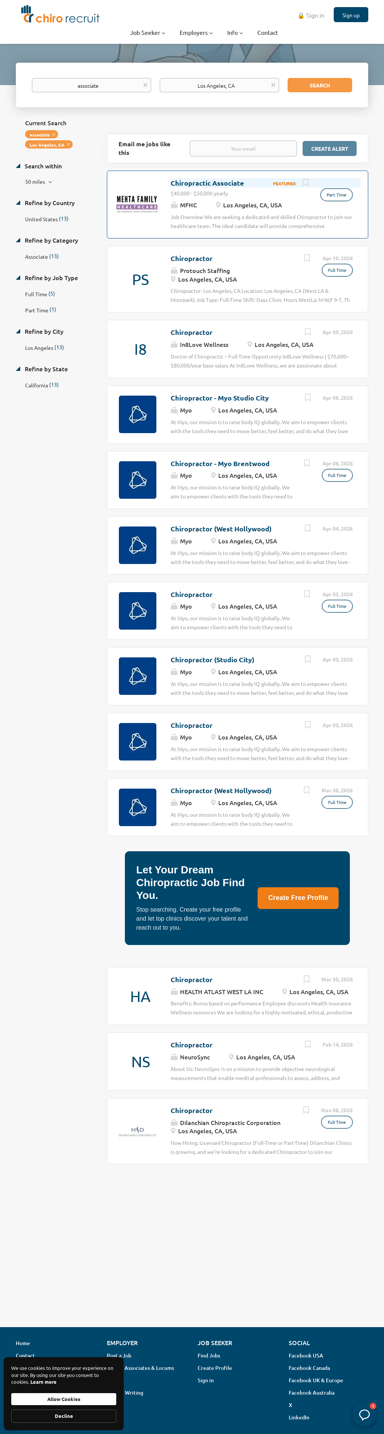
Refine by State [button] (45, 368)
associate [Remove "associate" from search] (40, 135)
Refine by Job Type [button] (50, 277)
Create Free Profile (298, 898)
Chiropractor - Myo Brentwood (220, 463)
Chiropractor (192, 258)
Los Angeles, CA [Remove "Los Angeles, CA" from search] (47, 145)
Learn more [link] (43, 1381)
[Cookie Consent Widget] (64, 1393)
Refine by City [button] (43, 331)
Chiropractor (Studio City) (212, 659)
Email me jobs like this (144, 148)
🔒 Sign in (310, 15)
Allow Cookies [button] (63, 1399)
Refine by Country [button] (49, 202)
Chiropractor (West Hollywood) (221, 528)
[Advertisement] (192, 1261)
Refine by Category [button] (50, 240)
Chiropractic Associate (207, 182)
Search (320, 85)
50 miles (35, 181)
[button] (364, 1414)
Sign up (351, 15)
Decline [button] (64, 1416)
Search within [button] (42, 166)
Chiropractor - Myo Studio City (220, 397)
